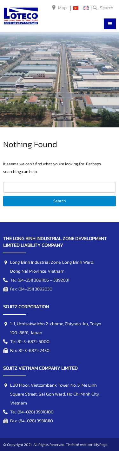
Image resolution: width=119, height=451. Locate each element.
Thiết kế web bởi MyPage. (87, 444)
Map (62, 7)
